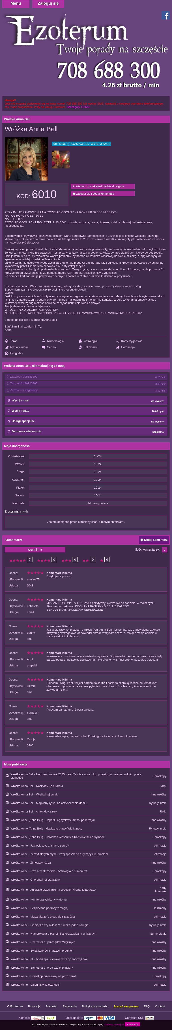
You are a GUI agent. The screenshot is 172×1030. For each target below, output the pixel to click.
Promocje (34, 1006)
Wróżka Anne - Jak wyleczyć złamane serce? (40, 845)
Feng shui (14, 353)
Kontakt (160, 1006)
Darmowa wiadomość (86, 431)
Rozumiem (132, 1024)
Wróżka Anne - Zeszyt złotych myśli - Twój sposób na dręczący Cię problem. (60, 854)
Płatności (52, 1006)
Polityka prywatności (95, 1006)
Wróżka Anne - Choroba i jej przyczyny (35, 879)
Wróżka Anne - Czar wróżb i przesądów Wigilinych (43, 942)
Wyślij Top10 (86, 411)
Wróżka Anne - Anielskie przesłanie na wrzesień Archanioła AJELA (53, 889)
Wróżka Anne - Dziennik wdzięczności (35, 984)
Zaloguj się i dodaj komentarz (93, 193)
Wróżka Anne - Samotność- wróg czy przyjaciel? (42, 967)
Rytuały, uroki (16, 347)
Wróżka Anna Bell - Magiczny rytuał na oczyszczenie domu (48, 803)
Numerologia (53, 341)
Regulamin (70, 1006)
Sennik (49, 347)
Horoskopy (125, 347)
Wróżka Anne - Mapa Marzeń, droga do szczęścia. (43, 916)
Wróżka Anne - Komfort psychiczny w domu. (39, 899)
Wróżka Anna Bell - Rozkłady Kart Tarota (37, 786)
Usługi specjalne (86, 421)
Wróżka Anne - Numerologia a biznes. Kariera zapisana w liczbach (53, 933)
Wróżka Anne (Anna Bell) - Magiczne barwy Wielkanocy (46, 828)
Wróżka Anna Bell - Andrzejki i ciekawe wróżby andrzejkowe (49, 959)
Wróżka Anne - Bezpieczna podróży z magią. (39, 908)
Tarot (11, 341)
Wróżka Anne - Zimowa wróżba (31, 862)
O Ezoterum (15, 1006)
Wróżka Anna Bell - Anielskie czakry (34, 811)
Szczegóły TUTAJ (78, 107)
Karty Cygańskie (129, 341)
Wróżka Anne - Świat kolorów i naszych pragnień (42, 950)
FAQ (147, 1006)
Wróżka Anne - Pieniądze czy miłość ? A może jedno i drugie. (50, 925)
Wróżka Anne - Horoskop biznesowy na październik (44, 976)
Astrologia (88, 341)
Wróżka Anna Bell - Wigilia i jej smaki (34, 794)
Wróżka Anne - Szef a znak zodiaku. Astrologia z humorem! (49, 871)
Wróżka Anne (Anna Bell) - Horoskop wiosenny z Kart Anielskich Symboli (57, 837)
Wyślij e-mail (86, 401)
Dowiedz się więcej (114, 1024)
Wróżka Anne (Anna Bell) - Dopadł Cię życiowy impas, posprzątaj (53, 820)
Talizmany (88, 347)
